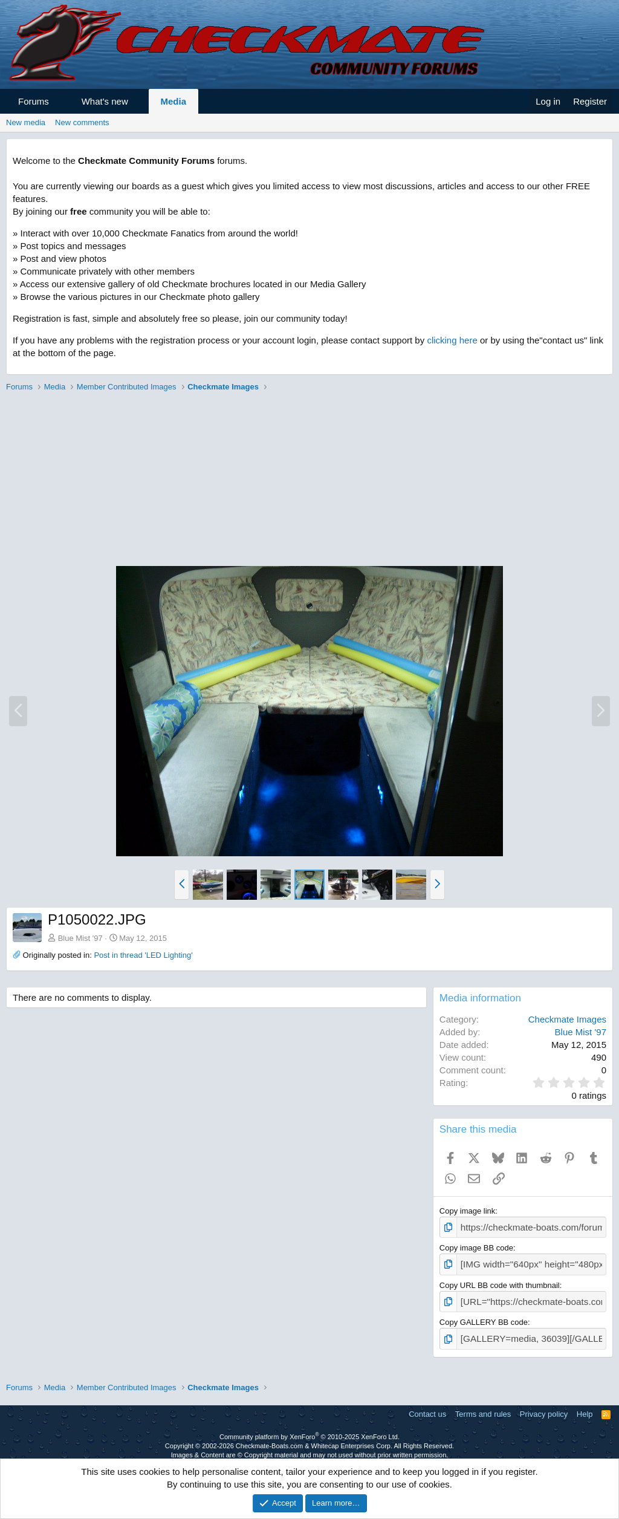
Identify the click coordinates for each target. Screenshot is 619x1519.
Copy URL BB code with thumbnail (499, 1281)
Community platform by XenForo (309, 1429)
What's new (105, 101)
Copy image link (467, 1210)
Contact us (427, 1406)
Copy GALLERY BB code (483, 1316)
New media (25, 122)
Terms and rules (483, 1406)
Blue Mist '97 (80, 938)
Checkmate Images (567, 1019)
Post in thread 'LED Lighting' (143, 955)
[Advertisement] (309, 480)
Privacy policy (544, 1406)
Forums (33, 101)
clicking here (452, 340)
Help (585, 1406)
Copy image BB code (476, 1246)
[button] (59, 101)
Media (174, 101)
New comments (82, 122)
